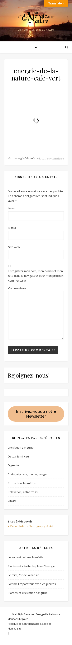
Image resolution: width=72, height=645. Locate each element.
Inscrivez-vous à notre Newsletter (36, 414)
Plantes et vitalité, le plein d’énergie (31, 566)
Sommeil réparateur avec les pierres (32, 584)
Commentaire (17, 288)
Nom (11, 208)
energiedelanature (26, 158)
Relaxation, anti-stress (23, 492)
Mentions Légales (18, 619)
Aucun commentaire (51, 158)
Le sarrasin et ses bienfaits (26, 557)
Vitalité (12, 501)
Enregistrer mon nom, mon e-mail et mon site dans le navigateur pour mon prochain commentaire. (36, 275)
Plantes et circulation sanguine (28, 593)
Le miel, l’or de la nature (23, 575)
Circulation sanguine (21, 447)
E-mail (12, 228)
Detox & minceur (19, 456)
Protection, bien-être (22, 483)
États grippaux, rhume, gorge (27, 474)
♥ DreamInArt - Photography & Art (30, 526)
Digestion (14, 465)
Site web (14, 247)
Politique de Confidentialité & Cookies (29, 623)
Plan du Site (15, 628)
